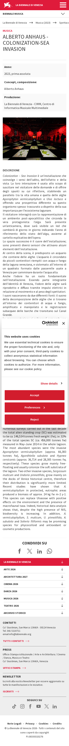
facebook (30, 708)
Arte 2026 (9, 569)
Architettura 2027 (15, 576)
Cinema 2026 (11, 584)
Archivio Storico (15, 613)
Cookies (43, 723)
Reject (34, 419)
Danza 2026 (10, 591)
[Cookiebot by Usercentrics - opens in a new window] (43, 323)
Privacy (30, 723)
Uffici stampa (11, 668)
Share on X (29, 551)
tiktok (14, 708)
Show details (49, 383)
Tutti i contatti (13, 641)
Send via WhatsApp (49, 551)
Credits (57, 723)
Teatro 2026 (11, 605)
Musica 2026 (11, 598)
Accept (34, 395)
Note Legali (14, 723)
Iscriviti (8, 691)
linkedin (55, 708)
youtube (38, 708)
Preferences (34, 407)
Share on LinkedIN (39, 551)
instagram (22, 708)
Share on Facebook (19, 551)
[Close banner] (63, 323)
